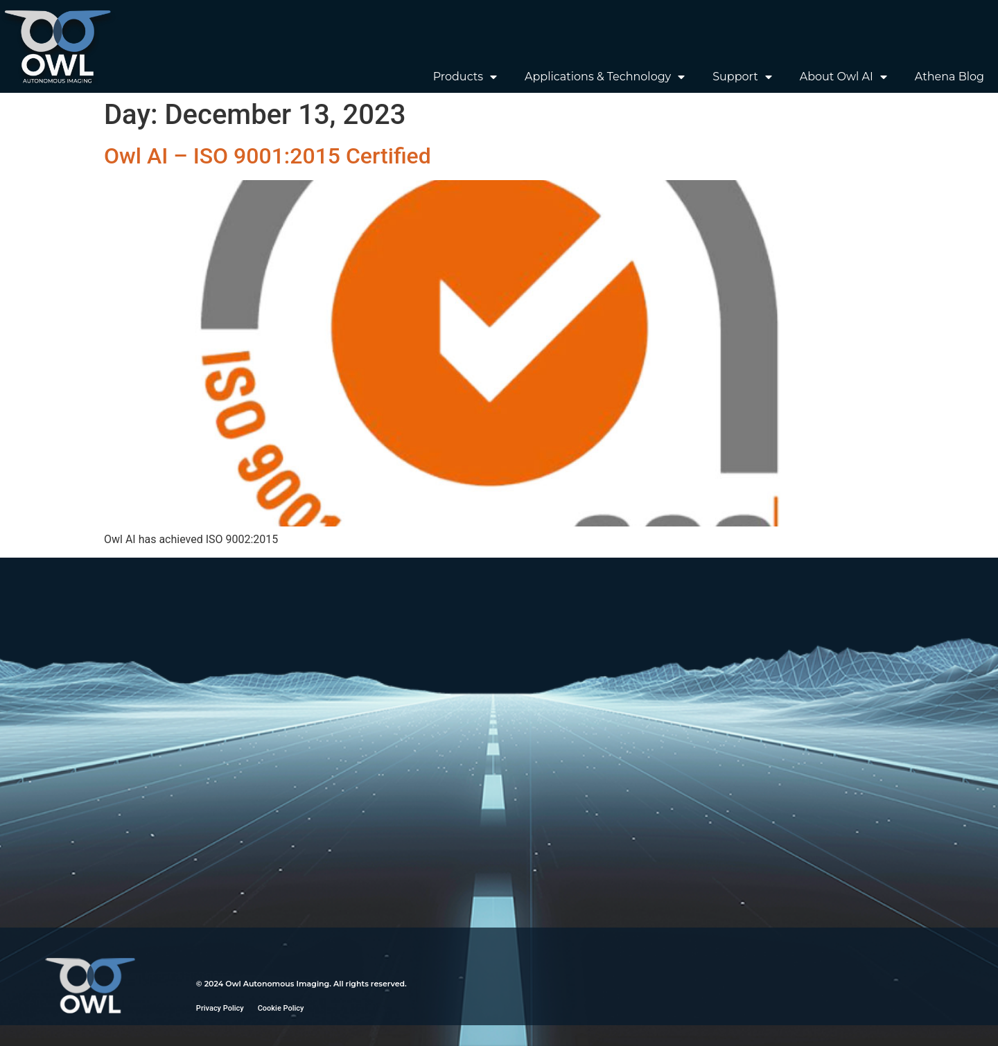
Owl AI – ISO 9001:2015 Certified (267, 156)
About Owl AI (843, 76)
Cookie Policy (281, 1008)
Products (465, 76)
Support (741, 76)
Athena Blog (949, 76)
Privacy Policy (220, 1008)
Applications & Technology (605, 76)
